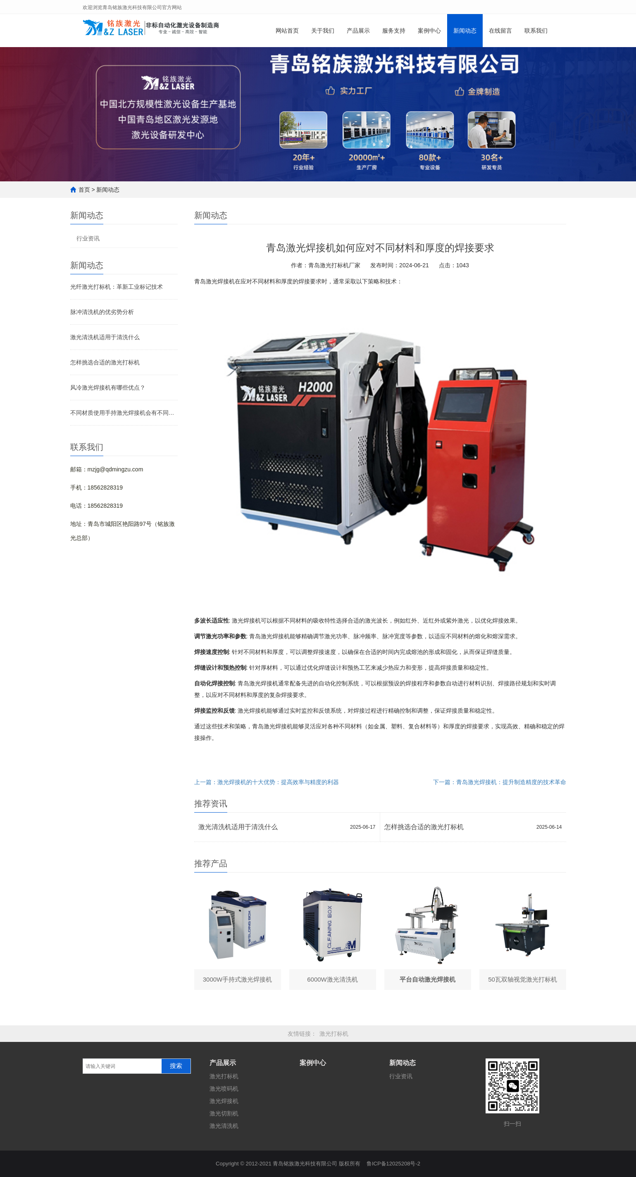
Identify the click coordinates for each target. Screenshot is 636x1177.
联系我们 (536, 30)
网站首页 (287, 30)
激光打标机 (333, 1033)
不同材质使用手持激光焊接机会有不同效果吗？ (124, 412)
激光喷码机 (224, 1088)
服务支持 (393, 30)
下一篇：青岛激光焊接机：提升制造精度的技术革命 (499, 782)
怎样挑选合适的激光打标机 (105, 362)
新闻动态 (464, 30)
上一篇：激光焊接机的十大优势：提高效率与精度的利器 (266, 782)
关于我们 (322, 30)
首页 (84, 189)
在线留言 (500, 30)
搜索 (176, 1066)
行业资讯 (88, 238)
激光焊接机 (224, 1101)
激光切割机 (224, 1113)
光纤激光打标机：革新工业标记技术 (116, 286)
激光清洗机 (224, 1125)
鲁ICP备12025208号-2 (393, 1163)
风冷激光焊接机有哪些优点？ (107, 387)
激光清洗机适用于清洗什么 (105, 337)
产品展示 (358, 30)
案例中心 (429, 30)
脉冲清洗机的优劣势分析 (102, 312)
